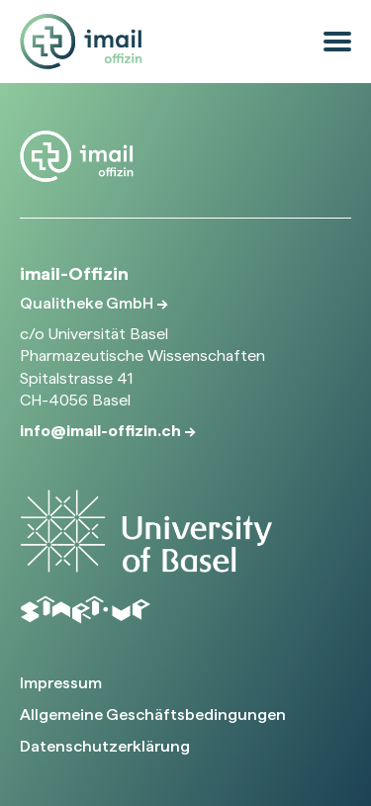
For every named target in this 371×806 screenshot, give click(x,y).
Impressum (61, 682)
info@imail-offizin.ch (102, 430)
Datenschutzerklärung (105, 746)
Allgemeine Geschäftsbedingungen (153, 714)
